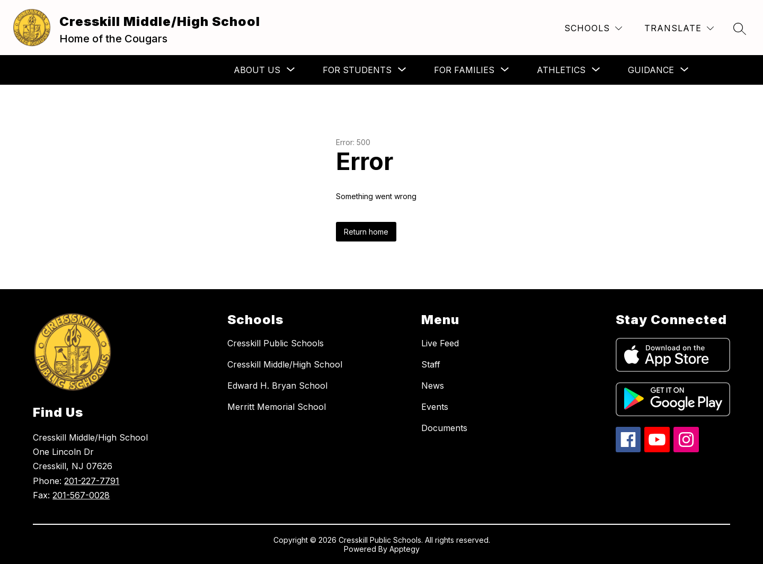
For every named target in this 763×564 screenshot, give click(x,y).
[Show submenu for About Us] (257, 70)
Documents (444, 428)
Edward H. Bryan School (277, 385)
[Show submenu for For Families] (464, 70)
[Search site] (739, 28)
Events (434, 406)
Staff (430, 364)
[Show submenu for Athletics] (561, 70)
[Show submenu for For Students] (357, 70)
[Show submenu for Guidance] (651, 70)
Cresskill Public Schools (275, 343)
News (432, 385)
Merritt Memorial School (276, 406)
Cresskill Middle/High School (284, 364)
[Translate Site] (679, 28)
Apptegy (404, 548)
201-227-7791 (91, 481)
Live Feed (440, 343)
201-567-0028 (81, 495)
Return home (366, 231)
